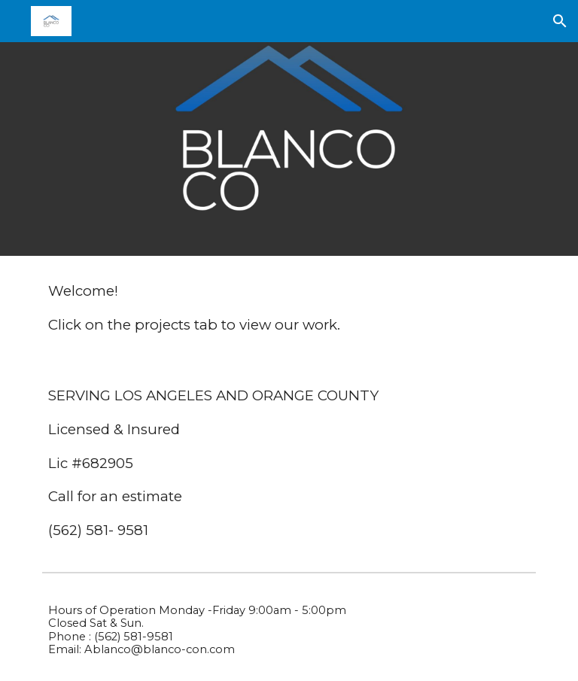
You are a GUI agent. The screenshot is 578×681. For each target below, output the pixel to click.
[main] (288, 308)
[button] (560, 21)
